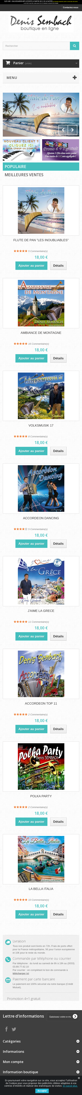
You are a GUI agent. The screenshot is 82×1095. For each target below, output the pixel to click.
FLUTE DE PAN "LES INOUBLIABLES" (41, 240)
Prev (63, 130)
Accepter (42, 1091)
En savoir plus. (70, 1086)
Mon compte (13, 1061)
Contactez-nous (70, 7)
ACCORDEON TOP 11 (41, 703)
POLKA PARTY (41, 796)
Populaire (15, 166)
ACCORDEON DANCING (41, 518)
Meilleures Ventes (24, 174)
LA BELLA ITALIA (41, 889)
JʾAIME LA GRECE (41, 611)
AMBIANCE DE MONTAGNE (41, 333)
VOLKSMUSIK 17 (40, 425)
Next (72, 130)
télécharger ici (21, 973)
